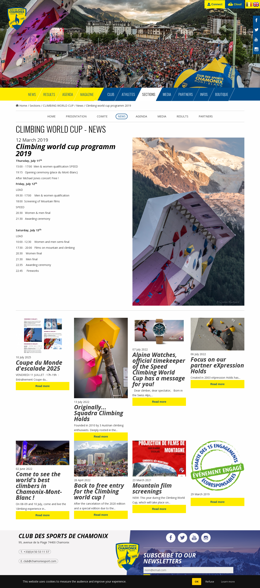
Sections (35, 105)
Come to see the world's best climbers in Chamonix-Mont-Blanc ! (39, 486)
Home (21, 105)
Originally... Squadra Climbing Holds (98, 413)
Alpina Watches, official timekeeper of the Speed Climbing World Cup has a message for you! (158, 369)
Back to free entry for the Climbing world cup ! (99, 491)
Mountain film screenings (152, 488)
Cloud (235, 4)
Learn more (228, 581)
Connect (214, 4)
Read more (43, 386)
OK (196, 581)
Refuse (209, 581)
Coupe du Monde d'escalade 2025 (39, 365)
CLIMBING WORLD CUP (58, 105)
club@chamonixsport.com (39, 561)
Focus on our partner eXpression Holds (217, 365)
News (79, 105)
